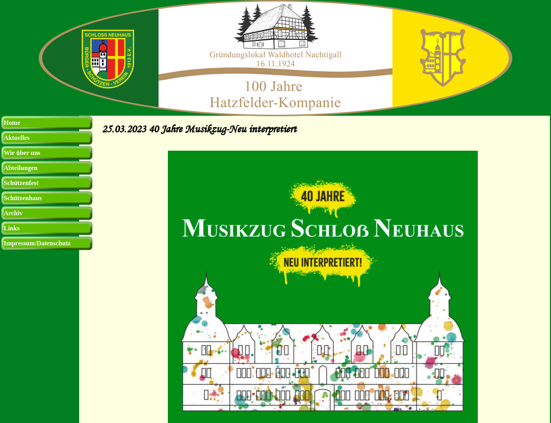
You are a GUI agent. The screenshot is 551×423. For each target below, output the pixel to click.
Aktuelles (17, 138)
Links (11, 228)
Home (12, 122)
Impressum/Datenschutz (37, 243)
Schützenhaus (23, 198)
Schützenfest (21, 183)
